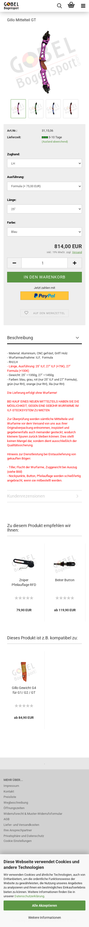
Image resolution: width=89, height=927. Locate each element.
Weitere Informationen (44, 917)
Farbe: (11, 222)
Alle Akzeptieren (44, 905)
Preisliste (10, 797)
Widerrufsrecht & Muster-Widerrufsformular (33, 813)
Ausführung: (15, 177)
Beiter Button (65, 580)
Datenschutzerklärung (29, 896)
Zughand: (13, 154)
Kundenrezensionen (26, 496)
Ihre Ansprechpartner (18, 830)
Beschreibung (20, 337)
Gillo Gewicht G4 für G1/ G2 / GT (24, 690)
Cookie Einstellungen (18, 841)
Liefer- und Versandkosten (21, 825)
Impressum (11, 786)
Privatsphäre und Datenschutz (24, 836)
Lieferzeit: (14, 137)
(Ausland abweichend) (55, 141)
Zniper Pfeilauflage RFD (24, 582)
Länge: (11, 200)
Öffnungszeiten (14, 808)
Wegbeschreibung (16, 802)
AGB (6, 819)
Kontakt (9, 791)
